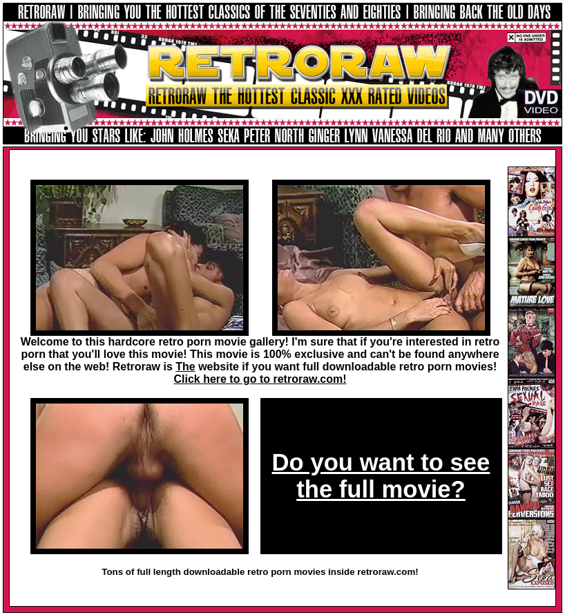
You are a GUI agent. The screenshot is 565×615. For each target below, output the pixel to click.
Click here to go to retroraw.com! (259, 379)
